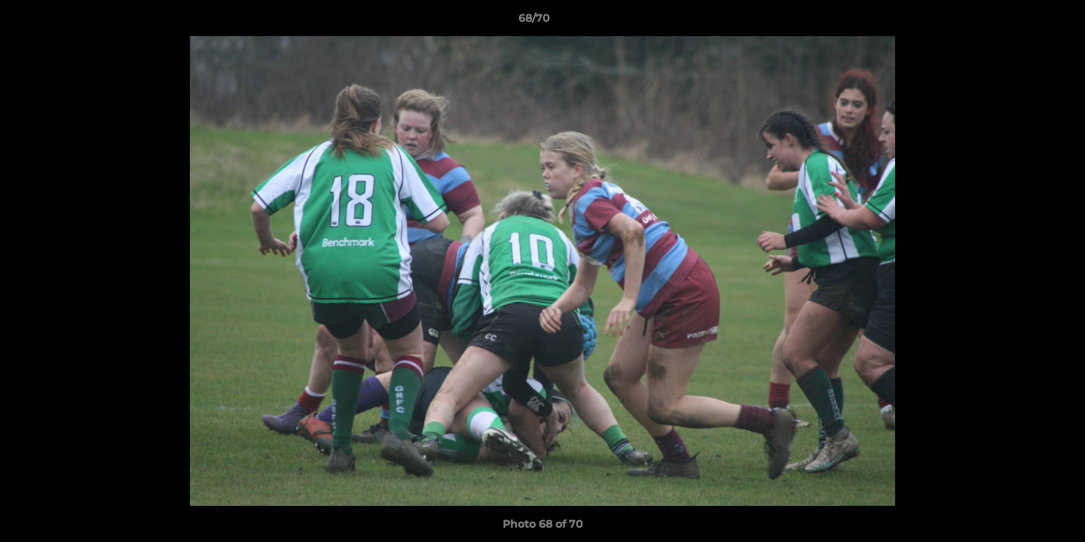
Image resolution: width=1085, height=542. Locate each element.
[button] (1022, 22)
